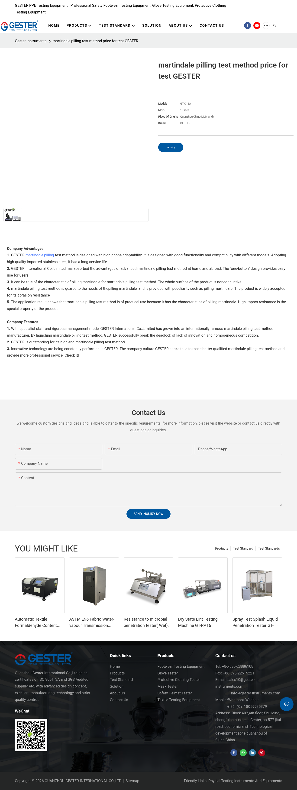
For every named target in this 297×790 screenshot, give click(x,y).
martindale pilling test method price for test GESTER (95, 41)
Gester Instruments (31, 41)
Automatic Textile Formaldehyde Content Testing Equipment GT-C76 (39, 623)
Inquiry (171, 147)
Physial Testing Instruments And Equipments (245, 781)
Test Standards (269, 548)
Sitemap (132, 781)
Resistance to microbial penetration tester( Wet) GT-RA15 (146, 623)
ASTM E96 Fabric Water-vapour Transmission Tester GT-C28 (91, 623)
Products (221, 548)
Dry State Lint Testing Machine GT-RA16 (197, 622)
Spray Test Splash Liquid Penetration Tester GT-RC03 (255, 623)
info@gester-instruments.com (254, 693)
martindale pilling (40, 255)
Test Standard (243, 548)
